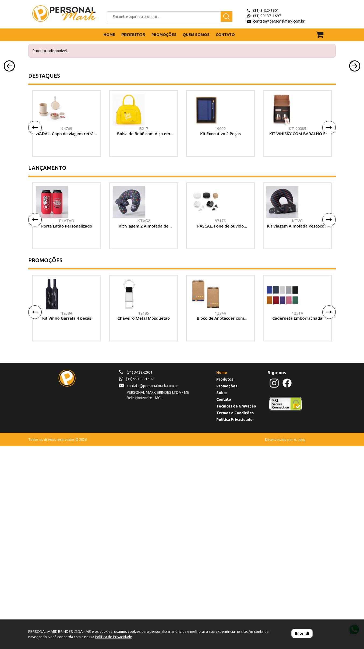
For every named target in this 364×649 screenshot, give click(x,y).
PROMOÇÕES (163, 35)
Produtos (224, 582)
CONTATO (225, 35)
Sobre (222, 595)
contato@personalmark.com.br (279, 21)
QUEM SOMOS (196, 35)
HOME (109, 35)
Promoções (226, 589)
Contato (223, 602)
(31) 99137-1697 (267, 16)
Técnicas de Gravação (236, 609)
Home (221, 575)
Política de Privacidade (113, 637)
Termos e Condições (235, 616)
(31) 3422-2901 (266, 10)
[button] (9, 118)
